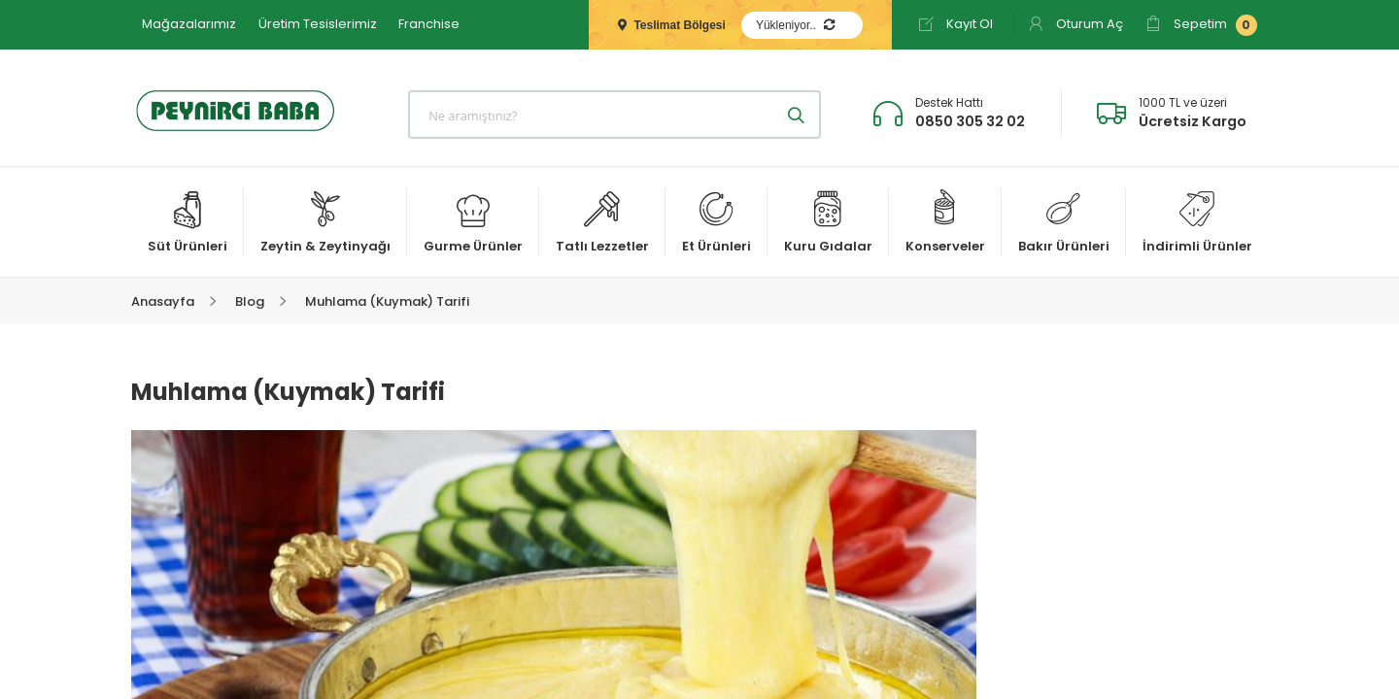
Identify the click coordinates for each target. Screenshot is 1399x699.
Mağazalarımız (189, 24)
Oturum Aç (1075, 24)
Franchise (429, 24)
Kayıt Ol (955, 24)
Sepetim (1201, 25)
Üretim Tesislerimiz (317, 24)
